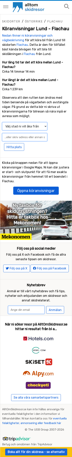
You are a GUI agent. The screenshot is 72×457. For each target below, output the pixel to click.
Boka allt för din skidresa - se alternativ (36, 452)
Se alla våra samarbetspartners (36, 397)
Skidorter (11, 21)
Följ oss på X (16, 268)
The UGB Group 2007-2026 (46, 429)
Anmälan (55, 310)
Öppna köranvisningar (36, 190)
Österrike (34, 21)
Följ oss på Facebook (49, 268)
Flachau (55, 21)
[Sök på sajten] (66, 6)
